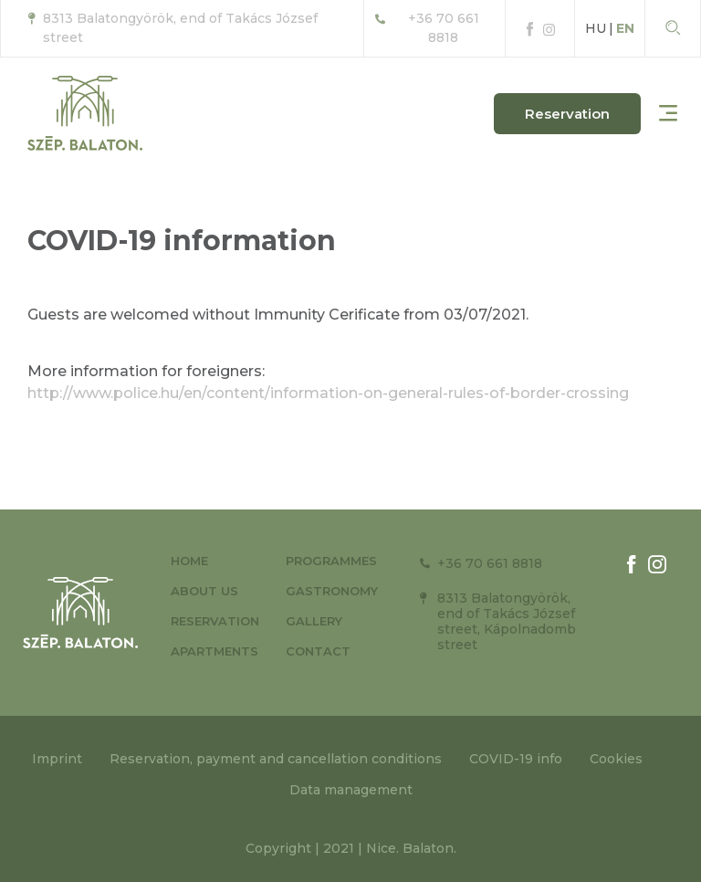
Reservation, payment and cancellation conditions (276, 759)
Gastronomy (332, 590)
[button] (567, 113)
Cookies (616, 759)
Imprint (57, 759)
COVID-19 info (515, 759)
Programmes (331, 560)
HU (595, 28)
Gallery (314, 621)
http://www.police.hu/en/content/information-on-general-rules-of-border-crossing (328, 393)
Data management (351, 790)
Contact (318, 651)
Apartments (214, 651)
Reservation (215, 621)
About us (204, 590)
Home (189, 560)
